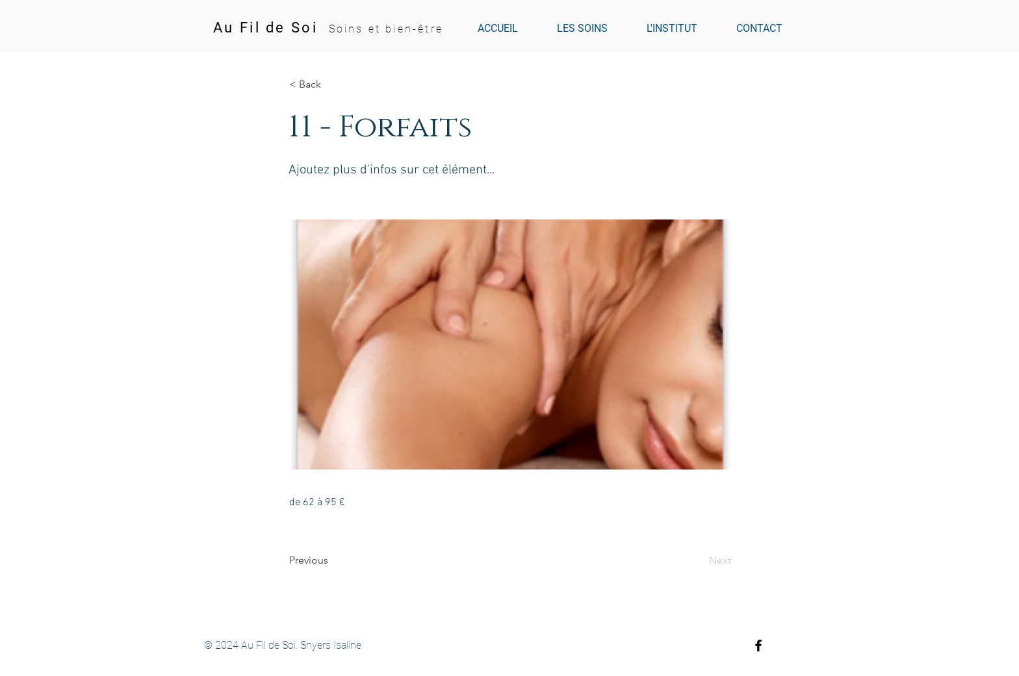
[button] (332, 84)
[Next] (698, 560)
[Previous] (332, 560)
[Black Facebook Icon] (758, 645)
